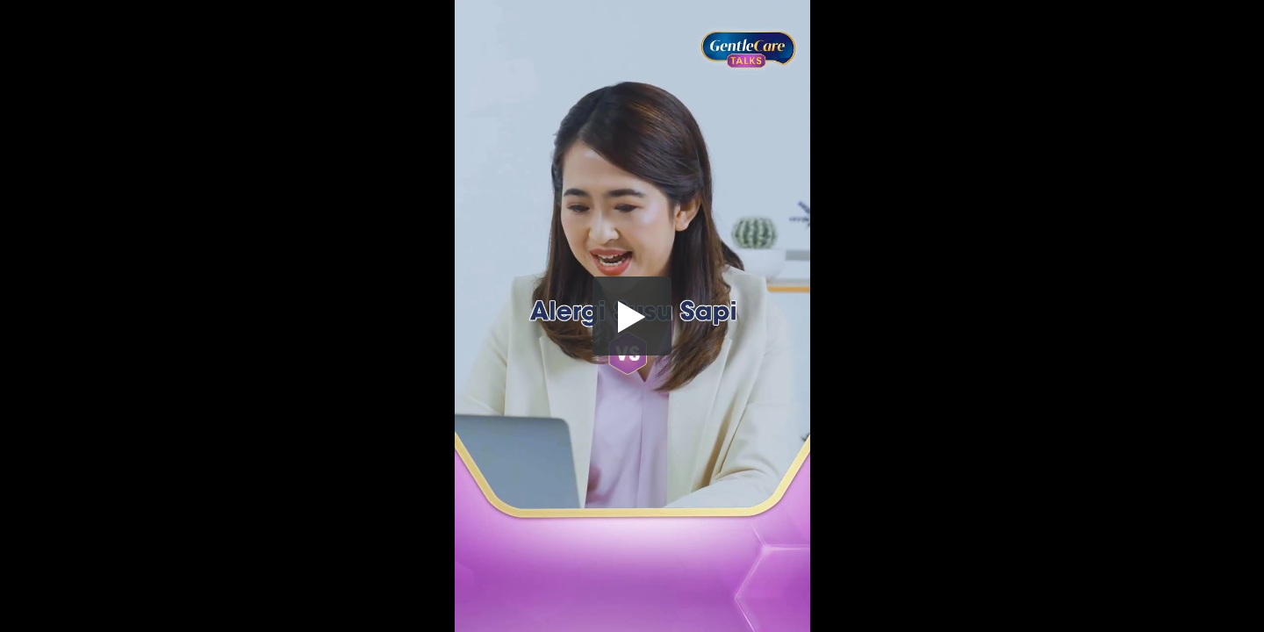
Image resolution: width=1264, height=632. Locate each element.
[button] (632, 316)
